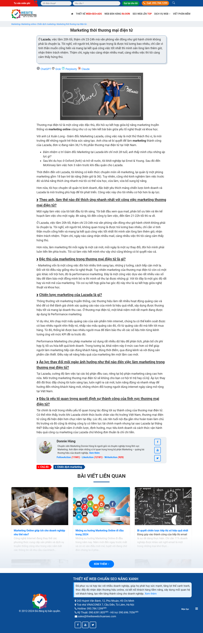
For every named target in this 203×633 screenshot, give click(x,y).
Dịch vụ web (162, 13)
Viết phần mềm (181, 13)
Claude (84, 69)
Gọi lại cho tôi (131, 3)
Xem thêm (151, 593)
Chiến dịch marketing (69, 466)
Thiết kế (89, 13)
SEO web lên (142, 13)
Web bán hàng (117, 13)
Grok (56, 69)
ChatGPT (44, 69)
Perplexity (70, 69)
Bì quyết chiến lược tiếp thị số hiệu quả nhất (162, 530)
